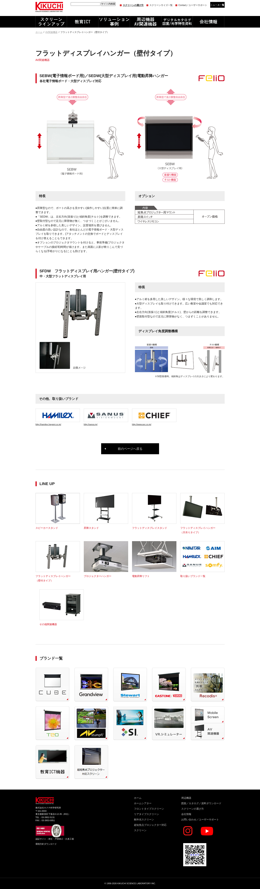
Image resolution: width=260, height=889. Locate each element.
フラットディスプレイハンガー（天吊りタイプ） (202, 528)
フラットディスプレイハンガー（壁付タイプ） (58, 576)
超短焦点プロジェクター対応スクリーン (150, 827)
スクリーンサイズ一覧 (161, 5)
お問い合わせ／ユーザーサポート (200, 819)
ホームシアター (143, 803)
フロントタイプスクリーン (149, 808)
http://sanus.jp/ (106, 417)
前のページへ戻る (130, 448)
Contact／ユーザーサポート (192, 5)
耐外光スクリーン (144, 819)
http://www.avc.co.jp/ (154, 417)
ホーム (39, 32)
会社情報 (186, 814)
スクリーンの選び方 (133, 5)
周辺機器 (186, 797)
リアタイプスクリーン (146, 814)
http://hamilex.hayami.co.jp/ (58, 417)
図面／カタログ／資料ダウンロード (201, 803)
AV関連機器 (51, 32)
